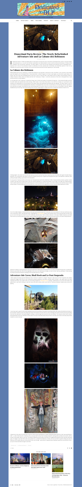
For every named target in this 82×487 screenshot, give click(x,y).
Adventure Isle (13, 445)
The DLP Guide (24, 20)
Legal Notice (55, 484)
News (32, 20)
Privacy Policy (60, 484)
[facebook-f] (62, 1)
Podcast (46, 20)
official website (41, 213)
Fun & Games (38, 20)
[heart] (71, 1)
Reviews (29, 445)
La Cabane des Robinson (22, 445)
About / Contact (54, 20)
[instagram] (66, 1)
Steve (13, 448)
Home (17, 20)
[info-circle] (64, 1)
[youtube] (67, 1)
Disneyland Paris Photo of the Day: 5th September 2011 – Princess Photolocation (61, 475)
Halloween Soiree (44, 280)
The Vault (63, 20)
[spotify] (69, 1)
